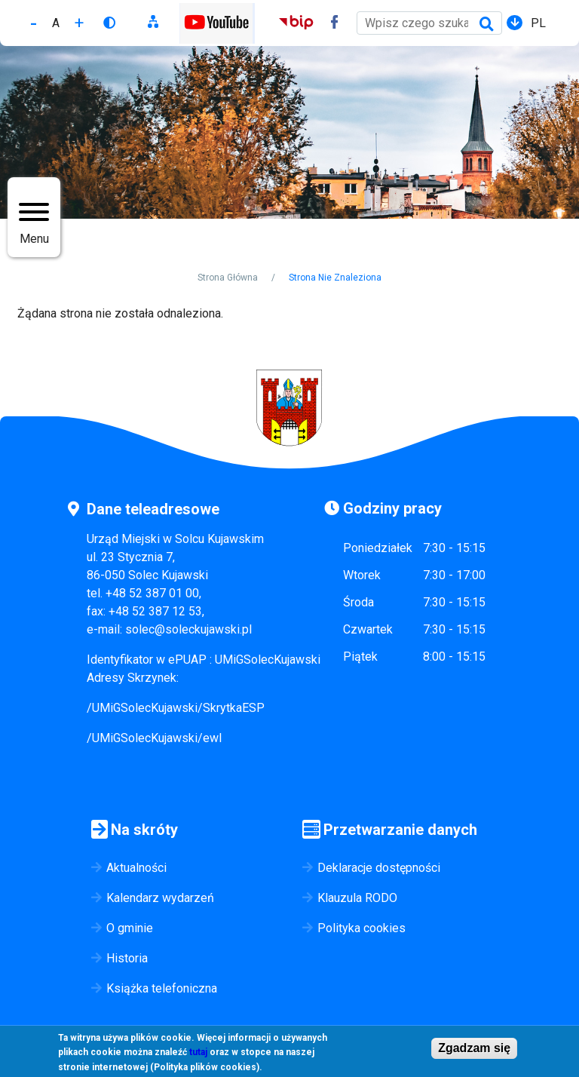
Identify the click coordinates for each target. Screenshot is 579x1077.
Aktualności (136, 868)
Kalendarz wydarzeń (160, 898)
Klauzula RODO (357, 898)
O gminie (129, 928)
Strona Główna (228, 277)
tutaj (198, 1056)
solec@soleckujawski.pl (188, 629)
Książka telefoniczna (161, 988)
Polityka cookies (361, 928)
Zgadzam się (474, 1051)
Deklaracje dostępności (378, 868)
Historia (127, 958)
